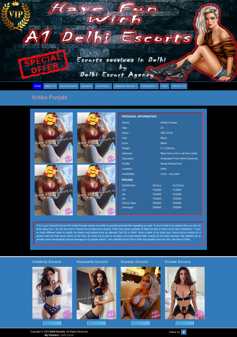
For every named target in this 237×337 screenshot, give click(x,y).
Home (37, 86)
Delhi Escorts (68, 86)
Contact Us (179, 86)
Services (86, 86)
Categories (149, 86)
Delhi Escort (67, 335)
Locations (103, 86)
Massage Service (126, 86)
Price (164, 86)
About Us (50, 86)
